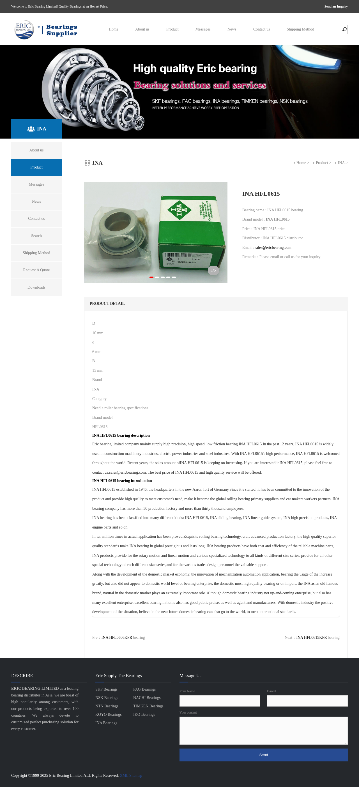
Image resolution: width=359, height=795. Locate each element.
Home (113, 29)
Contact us (261, 29)
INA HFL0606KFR (117, 637)
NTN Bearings (106, 706)
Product (172, 29)
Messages (203, 29)
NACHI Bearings (147, 698)
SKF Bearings (106, 689)
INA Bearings (106, 723)
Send (263, 755)
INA (341, 163)
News (231, 29)
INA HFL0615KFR (311, 637)
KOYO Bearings (108, 714)
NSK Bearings (106, 698)
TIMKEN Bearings (148, 706)
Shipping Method (300, 29)
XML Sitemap (131, 775)
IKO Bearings (144, 714)
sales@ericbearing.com (273, 247)
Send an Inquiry (336, 6)
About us (142, 29)
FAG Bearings (144, 689)
